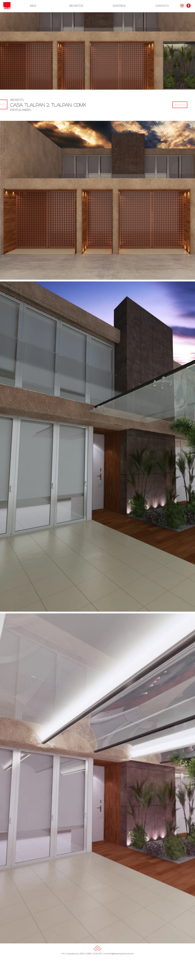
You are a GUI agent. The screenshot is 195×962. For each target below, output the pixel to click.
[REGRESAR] (179, 105)
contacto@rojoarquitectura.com (119, 953)
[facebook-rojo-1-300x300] (188, 5)
